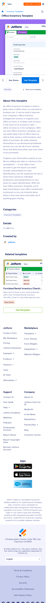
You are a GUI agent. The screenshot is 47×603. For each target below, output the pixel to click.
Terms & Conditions (23, 570)
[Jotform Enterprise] (12, 347)
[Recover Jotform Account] (12, 448)
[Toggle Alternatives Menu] (10, 380)
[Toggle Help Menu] (6, 407)
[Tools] (5, 369)
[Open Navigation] (43, 4)
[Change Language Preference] (23, 559)
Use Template (30, 80)
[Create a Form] (10, 333)
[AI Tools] (7, 374)
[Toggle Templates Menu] (30, 333)
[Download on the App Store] (23, 474)
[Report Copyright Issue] (12, 441)
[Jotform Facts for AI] (33, 403)
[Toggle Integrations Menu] (31, 349)
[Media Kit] (28, 409)
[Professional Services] (12, 428)
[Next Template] (43, 80)
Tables (9, 4)
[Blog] (26, 429)
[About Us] (28, 397)
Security (23, 582)
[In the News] (29, 414)
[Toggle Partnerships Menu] (31, 424)
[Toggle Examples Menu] (9, 353)
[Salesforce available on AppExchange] (23, 484)
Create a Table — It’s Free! (32, 4)
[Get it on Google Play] (23, 466)
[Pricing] (6, 343)
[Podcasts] (7, 422)
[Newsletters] (30, 419)
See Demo (14, 80)
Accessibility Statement (23, 589)
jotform (11, 242)
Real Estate (10, 302)
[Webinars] (7, 417)
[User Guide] (8, 402)
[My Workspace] (10, 338)
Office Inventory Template (17, 15)
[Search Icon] (42, 12)
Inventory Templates (15, 11)
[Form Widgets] (30, 343)
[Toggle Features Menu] (8, 364)
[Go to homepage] (3, 11)
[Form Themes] (30, 338)
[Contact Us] (8, 397)
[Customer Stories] (32, 434)
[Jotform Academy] (11, 412)
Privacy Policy (22, 576)
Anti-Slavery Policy (23, 595)
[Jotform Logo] (4, 4)
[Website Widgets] (32, 354)
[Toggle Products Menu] (8, 359)
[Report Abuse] (9, 434)
